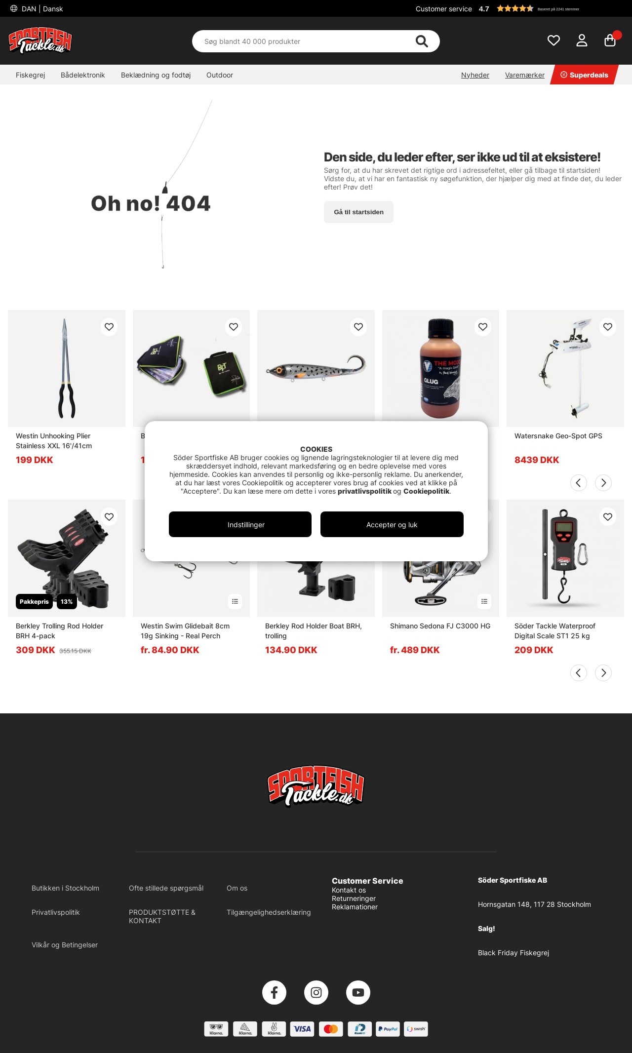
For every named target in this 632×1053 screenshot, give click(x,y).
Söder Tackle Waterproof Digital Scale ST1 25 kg (554, 631)
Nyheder (475, 75)
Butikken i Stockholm (65, 888)
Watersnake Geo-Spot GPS (558, 435)
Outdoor (219, 75)
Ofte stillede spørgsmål (166, 888)
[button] (550, 8)
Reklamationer (355, 906)
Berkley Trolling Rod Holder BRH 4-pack (59, 631)
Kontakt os (349, 890)
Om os (237, 888)
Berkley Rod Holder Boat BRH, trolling (313, 631)
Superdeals (584, 75)
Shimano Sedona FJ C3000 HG (440, 626)
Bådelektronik (83, 75)
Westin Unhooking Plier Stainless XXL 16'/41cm (54, 440)
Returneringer (354, 898)
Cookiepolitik (426, 491)
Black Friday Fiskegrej (513, 952)
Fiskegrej (30, 75)
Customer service (444, 8)
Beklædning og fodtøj (156, 75)
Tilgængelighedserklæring (269, 912)
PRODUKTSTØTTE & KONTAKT (162, 916)
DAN (41, 8)
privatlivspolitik (365, 491)
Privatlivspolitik (56, 912)
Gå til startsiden (359, 212)
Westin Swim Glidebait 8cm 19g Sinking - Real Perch (185, 631)
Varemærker (525, 75)
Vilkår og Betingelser (65, 944)
